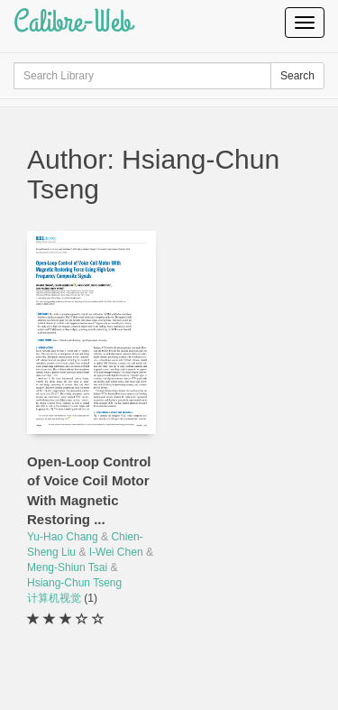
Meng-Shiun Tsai (67, 567)
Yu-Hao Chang (62, 536)
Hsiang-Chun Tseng (74, 582)
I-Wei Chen (116, 552)
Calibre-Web (73, 22)
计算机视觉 (55, 598)
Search (297, 75)
